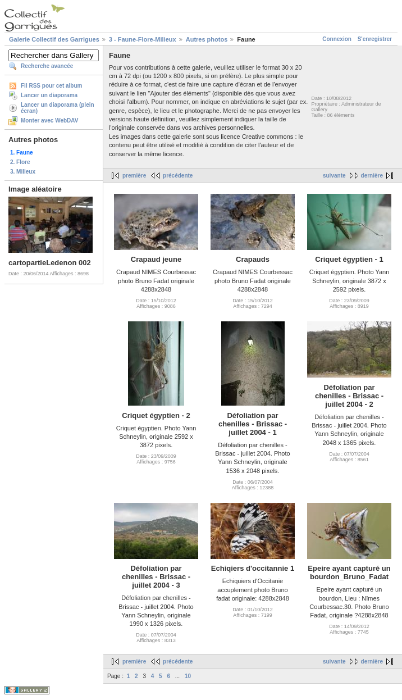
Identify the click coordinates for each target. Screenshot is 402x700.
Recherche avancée (47, 66)
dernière (372, 175)
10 (188, 676)
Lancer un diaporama (49, 95)
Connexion (336, 39)
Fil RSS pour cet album (51, 86)
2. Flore (20, 162)
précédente (178, 175)
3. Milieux (22, 172)
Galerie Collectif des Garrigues (54, 39)
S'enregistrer (375, 39)
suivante (334, 175)
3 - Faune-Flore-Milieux (142, 39)
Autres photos (207, 39)
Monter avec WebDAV (49, 120)
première (134, 175)
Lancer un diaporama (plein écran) (57, 108)
